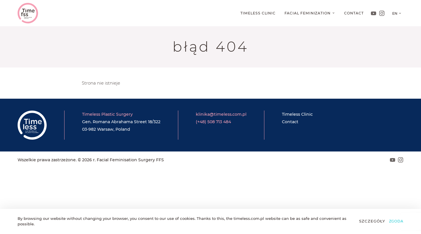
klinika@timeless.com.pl (221, 114)
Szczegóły (372, 221)
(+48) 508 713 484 (213, 121)
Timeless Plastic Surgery (107, 114)
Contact (353, 13)
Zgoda (396, 221)
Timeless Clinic (258, 13)
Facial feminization (308, 13)
